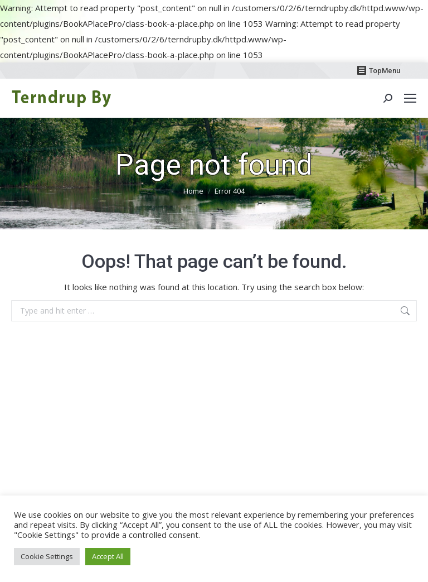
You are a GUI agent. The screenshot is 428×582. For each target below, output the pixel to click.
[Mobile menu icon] (410, 98)
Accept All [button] (108, 556)
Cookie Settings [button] (47, 556)
